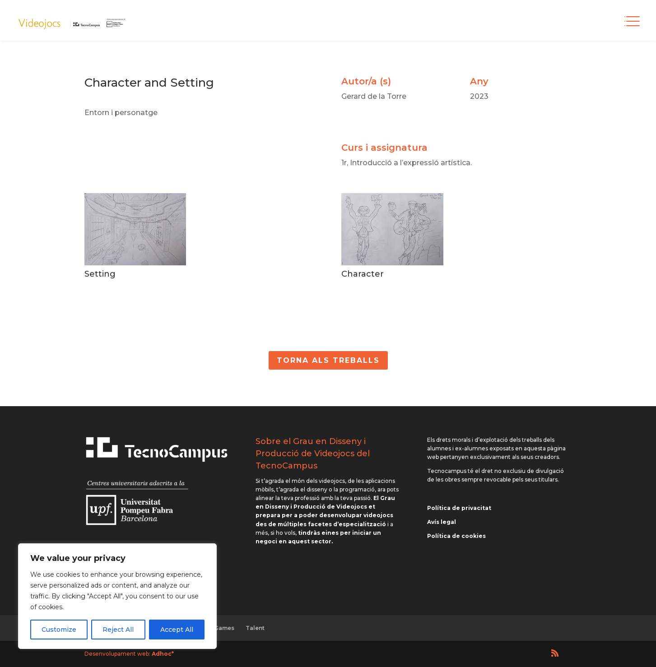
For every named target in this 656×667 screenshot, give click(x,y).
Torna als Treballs (328, 360)
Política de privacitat (459, 508)
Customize (59, 629)
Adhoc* (163, 653)
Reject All (118, 629)
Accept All (176, 629)
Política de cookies (456, 536)
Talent (255, 628)
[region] (117, 596)
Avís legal (441, 522)
